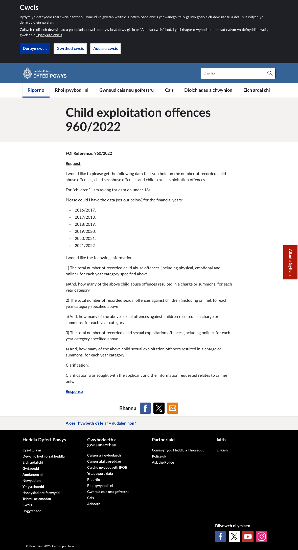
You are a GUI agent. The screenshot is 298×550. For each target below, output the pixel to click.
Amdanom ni (32, 475)
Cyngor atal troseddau (104, 461)
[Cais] (169, 90)
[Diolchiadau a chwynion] (208, 90)
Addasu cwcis (105, 49)
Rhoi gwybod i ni (100, 486)
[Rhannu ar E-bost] (172, 408)
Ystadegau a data (100, 474)
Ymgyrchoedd (33, 487)
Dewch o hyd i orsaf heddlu (43, 456)
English (222, 450)
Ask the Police (163, 462)
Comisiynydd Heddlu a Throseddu (178, 450)
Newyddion (31, 481)
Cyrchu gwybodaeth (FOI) (107, 467)
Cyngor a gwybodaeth (104, 455)
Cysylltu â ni (31, 450)
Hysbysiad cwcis (49, 35)
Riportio (93, 480)
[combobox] (238, 73)
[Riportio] (36, 90)
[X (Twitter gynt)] (234, 536)
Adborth (93, 504)
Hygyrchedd (31, 511)
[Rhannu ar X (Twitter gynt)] (159, 408)
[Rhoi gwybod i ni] (72, 90)
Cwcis (27, 505)
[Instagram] (261, 536)
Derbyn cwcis (35, 49)
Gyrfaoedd (30, 468)
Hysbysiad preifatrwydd (41, 493)
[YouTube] (248, 536)
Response (74, 392)
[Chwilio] (270, 73)
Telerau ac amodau (36, 499)
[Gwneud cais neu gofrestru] (127, 90)
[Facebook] (220, 536)
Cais (90, 498)
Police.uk (159, 456)
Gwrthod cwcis (70, 49)
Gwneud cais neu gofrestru (108, 492)
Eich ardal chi (32, 462)
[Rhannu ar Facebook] (145, 408)
